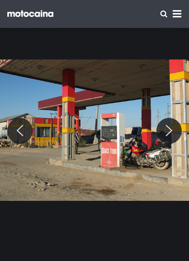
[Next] (169, 131)
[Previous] (20, 131)
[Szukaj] (163, 14)
